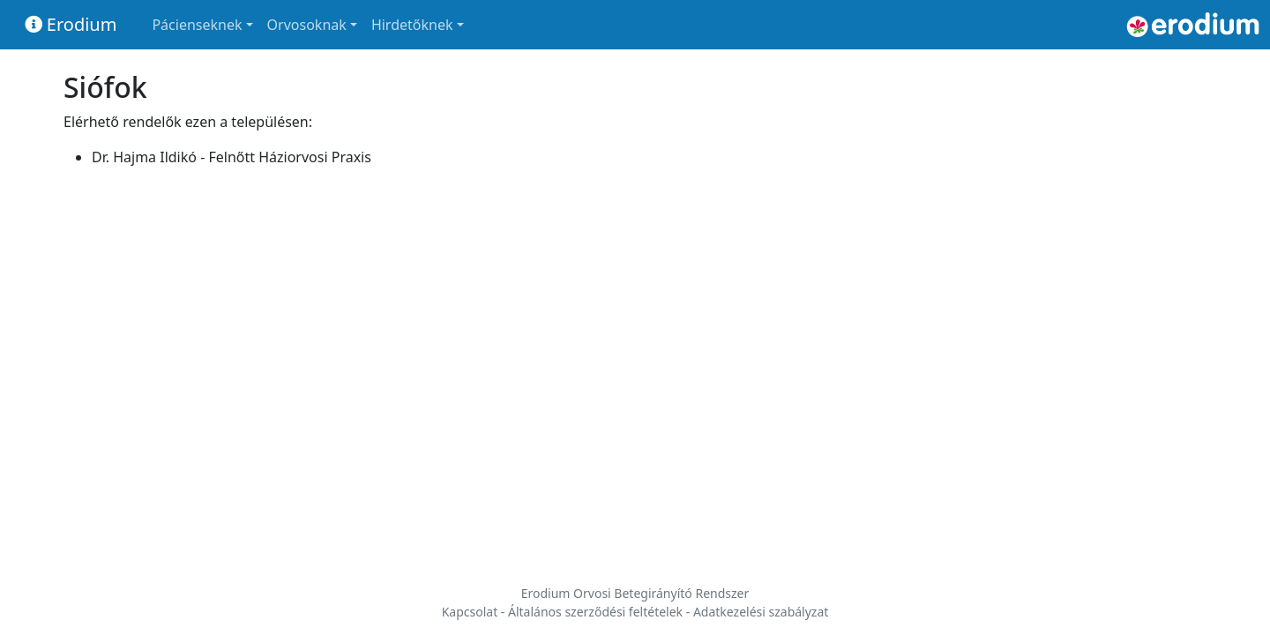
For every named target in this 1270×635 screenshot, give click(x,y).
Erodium (71, 24)
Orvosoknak (307, 24)
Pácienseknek (197, 24)
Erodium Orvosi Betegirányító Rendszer (635, 593)
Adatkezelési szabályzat (760, 611)
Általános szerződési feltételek (595, 611)
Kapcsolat (470, 611)
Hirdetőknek (412, 24)
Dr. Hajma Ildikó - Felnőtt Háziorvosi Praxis (231, 157)
